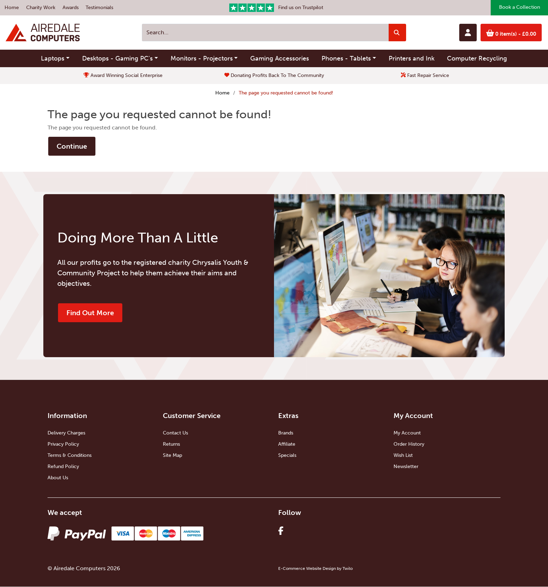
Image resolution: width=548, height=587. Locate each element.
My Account (407, 433)
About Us (58, 478)
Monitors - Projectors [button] (202, 58)
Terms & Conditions (70, 456)
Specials (287, 456)
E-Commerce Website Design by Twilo (315, 568)
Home (12, 7)
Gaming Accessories (279, 58)
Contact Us (175, 433)
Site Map (172, 456)
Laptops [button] (52, 58)
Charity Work (40, 7)
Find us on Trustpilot (276, 7)
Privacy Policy (63, 444)
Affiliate (286, 444)
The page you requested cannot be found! (286, 93)
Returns (171, 444)
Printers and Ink (411, 58)
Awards (71, 7)
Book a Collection (519, 8)
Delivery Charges (66, 433)
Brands (285, 433)
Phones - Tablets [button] (346, 58)
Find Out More (90, 313)
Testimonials (99, 7)
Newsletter (406, 467)
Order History (409, 444)
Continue (72, 146)
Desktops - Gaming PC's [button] (117, 58)
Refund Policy (63, 467)
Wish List (403, 456)
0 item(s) (510, 33)
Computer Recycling (477, 58)
